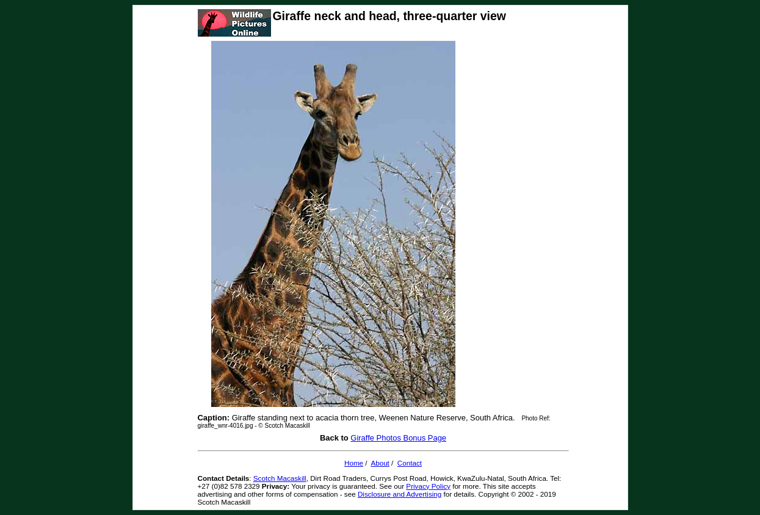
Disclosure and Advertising (399, 494)
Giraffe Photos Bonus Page (398, 437)
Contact (409, 463)
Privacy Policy (428, 486)
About (380, 463)
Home (353, 463)
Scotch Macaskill (279, 478)
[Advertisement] (506, 224)
